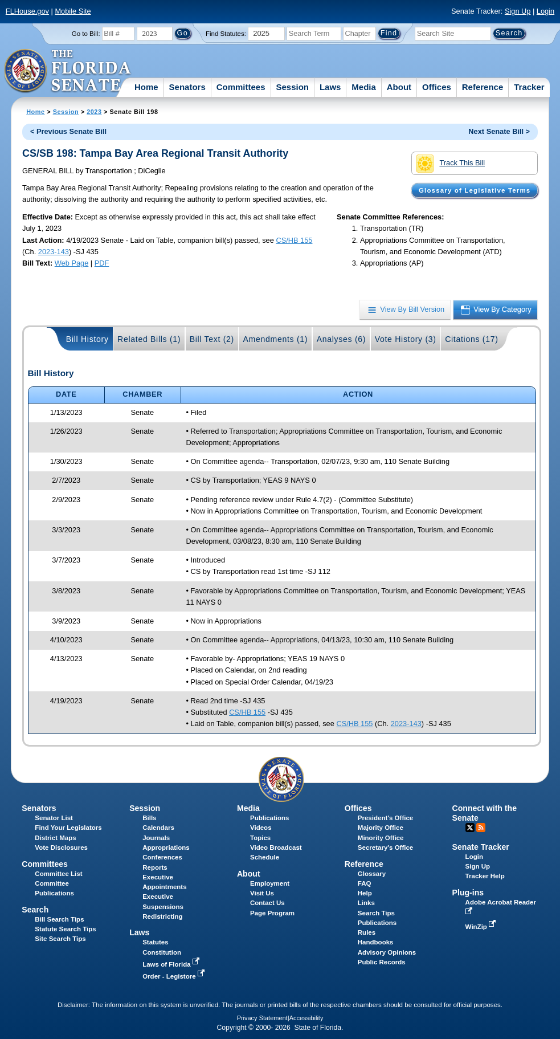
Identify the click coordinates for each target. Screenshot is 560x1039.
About (399, 87)
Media (363, 87)
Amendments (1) (275, 339)
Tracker (529, 87)
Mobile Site (73, 11)
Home (146, 87)
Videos (261, 827)
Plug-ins (468, 892)
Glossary (372, 873)
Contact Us (267, 902)
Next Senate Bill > (499, 131)
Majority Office (380, 827)
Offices (436, 87)
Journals (156, 837)
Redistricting (162, 916)
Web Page (72, 263)
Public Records (382, 962)
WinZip (481, 926)
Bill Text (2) (212, 339)
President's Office (385, 817)
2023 (94, 111)
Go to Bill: (86, 33)
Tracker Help (485, 876)
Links (366, 902)
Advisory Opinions (387, 952)
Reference (483, 87)
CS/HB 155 (294, 240)
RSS (480, 827)
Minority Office (381, 837)
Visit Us (262, 893)
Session (292, 87)
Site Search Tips (60, 938)
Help (365, 893)
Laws (330, 87)
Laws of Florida (172, 964)
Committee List (58, 873)
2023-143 (53, 251)
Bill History (87, 339)
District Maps (55, 837)
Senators (187, 87)
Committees (240, 87)
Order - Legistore (174, 976)
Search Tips (376, 913)
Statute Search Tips (65, 929)
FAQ (364, 883)
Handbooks (376, 942)
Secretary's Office (385, 847)
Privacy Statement (262, 1017)
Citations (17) (471, 339)
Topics (260, 837)
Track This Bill (450, 163)
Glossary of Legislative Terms (474, 190)
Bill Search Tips (59, 919)
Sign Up (518, 11)
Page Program (272, 913)
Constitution (161, 952)
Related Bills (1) (149, 339)
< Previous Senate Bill (68, 131)
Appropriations (166, 847)
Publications (269, 817)
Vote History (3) (405, 339)
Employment (269, 883)
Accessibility (306, 1017)
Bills (149, 817)
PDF (102, 263)
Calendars (158, 827)
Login (545, 11)
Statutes (155, 942)
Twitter (470, 827)
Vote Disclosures (61, 847)
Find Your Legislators (68, 827)
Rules (366, 932)
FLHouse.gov (27, 11)
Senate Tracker (480, 846)
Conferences (162, 857)
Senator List (54, 817)
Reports (154, 867)
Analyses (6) (341, 339)
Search (35, 909)
